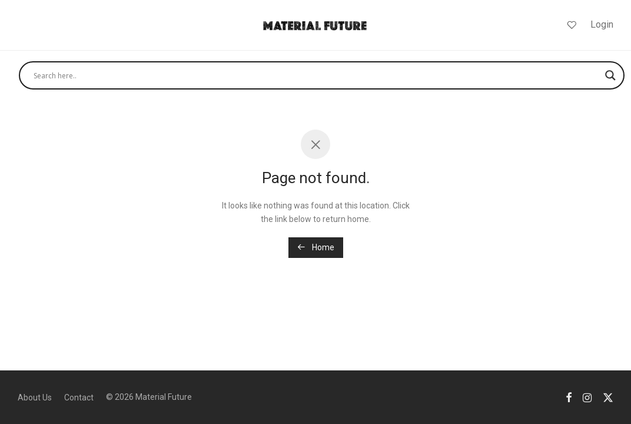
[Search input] (316, 75)
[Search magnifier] (610, 75)
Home (315, 247)
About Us (35, 397)
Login (601, 24)
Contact (79, 397)
